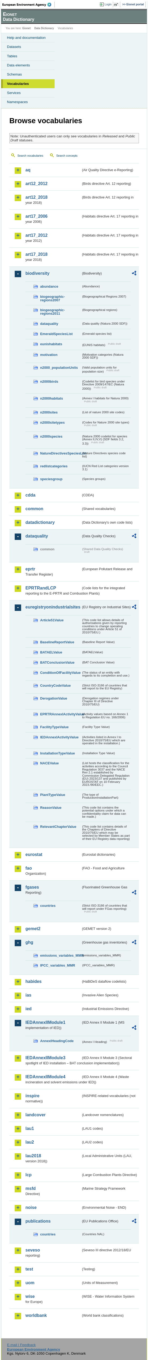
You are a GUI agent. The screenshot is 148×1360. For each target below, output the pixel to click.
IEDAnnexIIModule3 (45, 1057)
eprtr (30, 569)
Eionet (26, 28)
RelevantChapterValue (58, 827)
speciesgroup (51, 479)
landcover (35, 1115)
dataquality (49, 324)
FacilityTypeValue (54, 727)
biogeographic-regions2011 (52, 311)
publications (38, 1221)
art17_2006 (36, 216)
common (34, 508)
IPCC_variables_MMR (57, 965)
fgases (32, 887)
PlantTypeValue (52, 795)
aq (28, 170)
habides (33, 981)
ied (28, 1008)
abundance (49, 286)
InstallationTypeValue (57, 753)
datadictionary (40, 522)
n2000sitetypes (52, 422)
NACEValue (49, 763)
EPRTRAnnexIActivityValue (60, 714)
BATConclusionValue (57, 662)
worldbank (36, 1315)
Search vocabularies (30, 155)
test (29, 1269)
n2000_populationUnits (59, 368)
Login (108, 4)
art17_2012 (36, 235)
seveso (32, 1250)
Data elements (18, 65)
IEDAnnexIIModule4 (45, 1077)
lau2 (29, 1142)
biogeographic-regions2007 (52, 298)
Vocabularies (18, 84)
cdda (30, 495)
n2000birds (49, 382)
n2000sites (49, 412)
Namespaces (17, 102)
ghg (29, 942)
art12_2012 (36, 183)
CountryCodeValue (55, 685)
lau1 (29, 1128)
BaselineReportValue (57, 642)
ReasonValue (51, 808)
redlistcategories (53, 466)
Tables (12, 56)
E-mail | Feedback (21, 1345)
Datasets (14, 47)
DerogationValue (53, 698)
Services (14, 93)
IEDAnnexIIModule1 (45, 1022)
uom (30, 1282)
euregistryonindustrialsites (52, 607)
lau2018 (33, 1156)
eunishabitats (51, 344)
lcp (28, 1175)
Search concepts (66, 155)
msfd (30, 1188)
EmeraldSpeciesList (56, 334)
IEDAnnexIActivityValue (59, 737)
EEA (28, 4)
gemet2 (32, 928)
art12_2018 (36, 197)
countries (48, 906)
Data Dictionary (44, 28)
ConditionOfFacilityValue (60, 673)
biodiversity (37, 273)
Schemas (14, 74)
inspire (32, 1096)
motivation (49, 355)
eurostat (33, 854)
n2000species (51, 436)
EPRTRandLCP (40, 588)
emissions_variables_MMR (60, 955)
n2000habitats (51, 398)
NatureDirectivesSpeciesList (60, 453)
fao (28, 868)
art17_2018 (36, 254)
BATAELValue (51, 652)
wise (30, 1296)
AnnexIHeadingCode (57, 1041)
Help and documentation (26, 38)
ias (28, 995)
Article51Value (52, 620)
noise (31, 1207)
